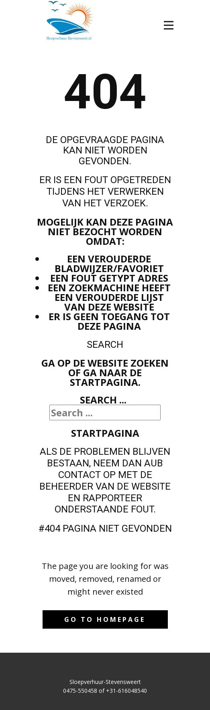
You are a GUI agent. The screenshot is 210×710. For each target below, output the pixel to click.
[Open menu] (168, 25)
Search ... (103, 399)
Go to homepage (104, 619)
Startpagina (105, 433)
